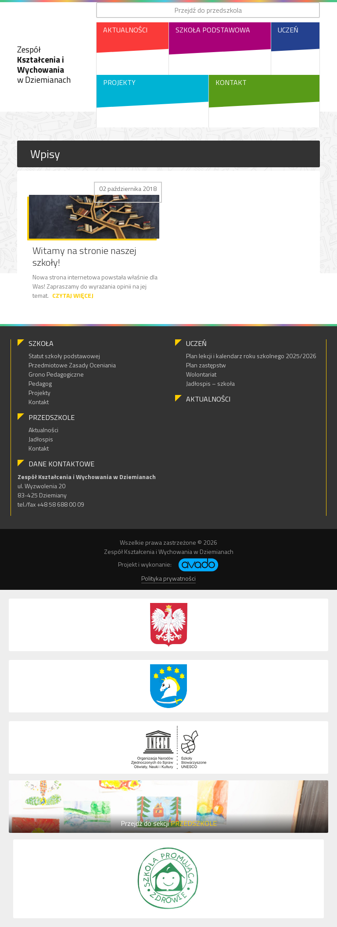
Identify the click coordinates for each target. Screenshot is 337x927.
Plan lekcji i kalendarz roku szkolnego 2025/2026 (251, 355)
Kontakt (231, 82)
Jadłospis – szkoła (210, 383)
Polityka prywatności (168, 578)
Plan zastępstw (206, 365)
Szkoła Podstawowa (213, 30)
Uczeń (288, 30)
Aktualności (125, 30)
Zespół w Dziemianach (44, 64)
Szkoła (41, 343)
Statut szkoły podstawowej (64, 355)
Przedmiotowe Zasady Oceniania (72, 365)
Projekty (119, 82)
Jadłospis (41, 439)
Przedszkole (52, 417)
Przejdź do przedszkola (208, 10)
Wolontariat (201, 374)
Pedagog (40, 383)
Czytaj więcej (72, 295)
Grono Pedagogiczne (56, 374)
